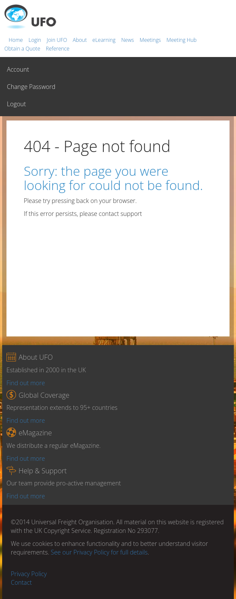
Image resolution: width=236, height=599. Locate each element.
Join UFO (57, 40)
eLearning (104, 40)
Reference (58, 48)
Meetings (151, 40)
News (128, 40)
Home (16, 40)
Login (35, 40)
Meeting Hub (181, 40)
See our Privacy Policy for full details (99, 552)
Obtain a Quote (22, 48)
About (80, 40)
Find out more (25, 383)
